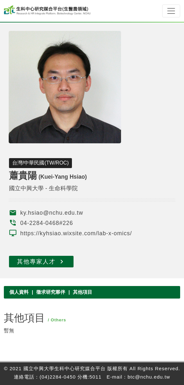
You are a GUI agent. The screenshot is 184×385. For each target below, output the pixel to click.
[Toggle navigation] (171, 10)
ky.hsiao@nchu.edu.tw (51, 213)
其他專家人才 (41, 261)
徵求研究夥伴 (50, 292)
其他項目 (82, 292)
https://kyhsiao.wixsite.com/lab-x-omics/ (76, 233)
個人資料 (19, 292)
